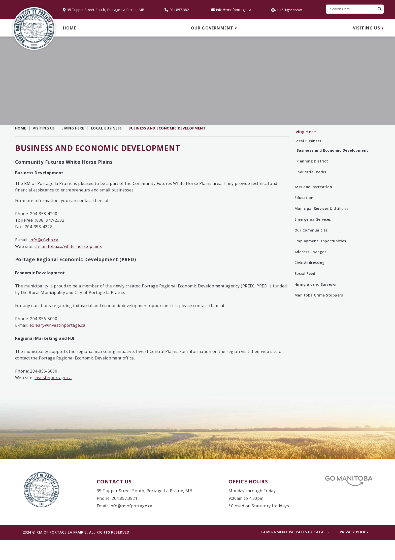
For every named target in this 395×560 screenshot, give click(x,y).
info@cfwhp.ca (145, 250)
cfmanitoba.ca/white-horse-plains (169, 256)
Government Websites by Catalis (294, 552)
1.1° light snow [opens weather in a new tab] (289, 10)
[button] (379, 9)
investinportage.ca (154, 387)
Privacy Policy (354, 552)
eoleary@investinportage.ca (158, 335)
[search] (352, 9)
